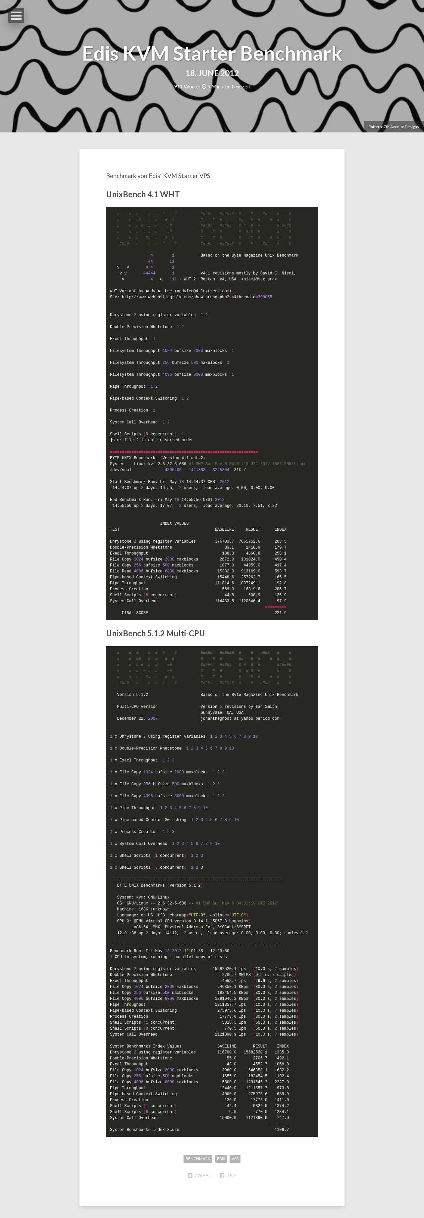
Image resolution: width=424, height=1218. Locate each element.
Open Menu (16, 15)
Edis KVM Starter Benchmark (212, 53)
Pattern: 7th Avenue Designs (394, 126)
